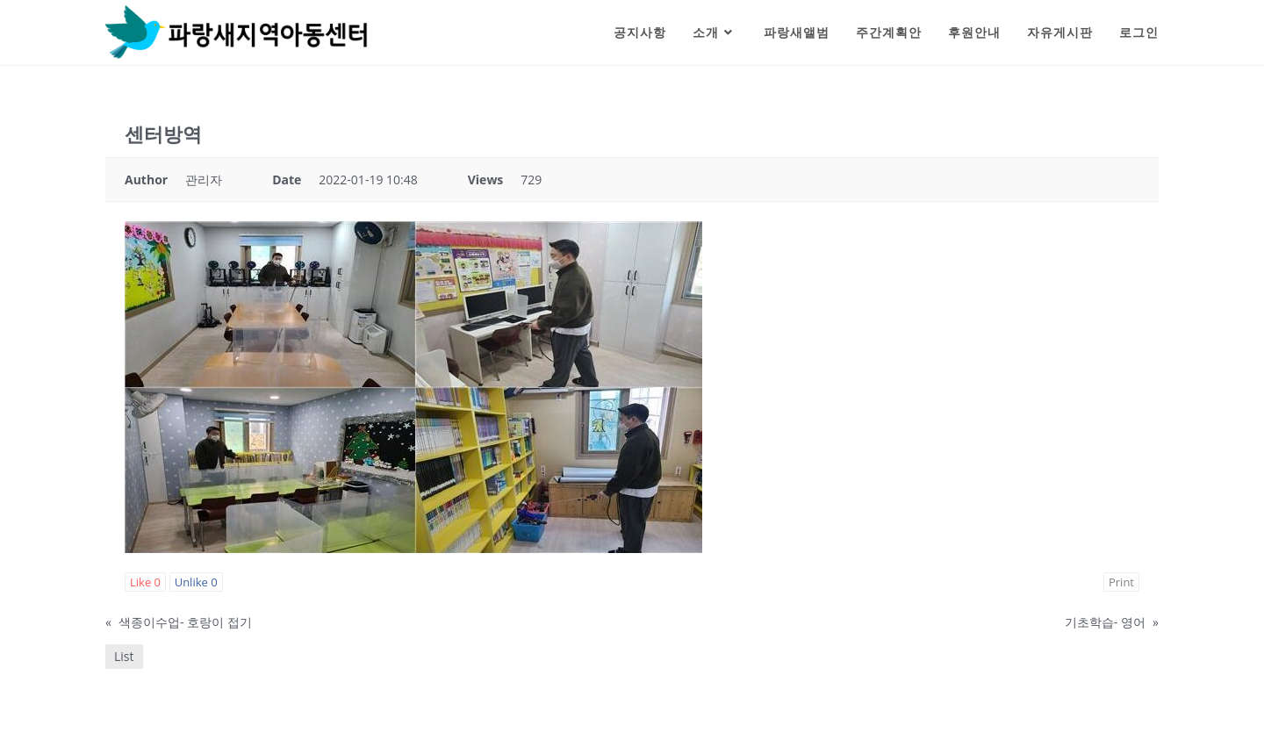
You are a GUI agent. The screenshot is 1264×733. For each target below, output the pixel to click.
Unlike (196, 582)
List (124, 656)
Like (145, 582)
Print (1121, 582)
